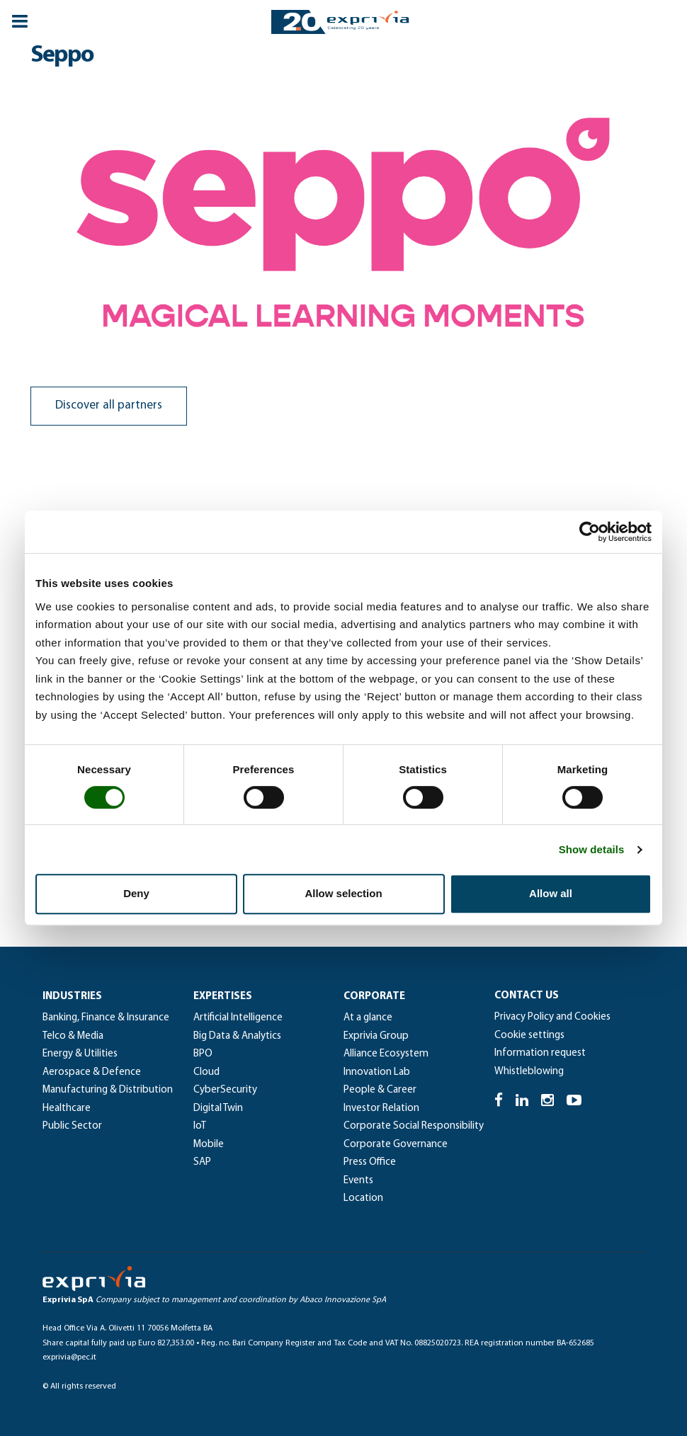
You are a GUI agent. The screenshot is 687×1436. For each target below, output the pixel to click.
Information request (540, 1053)
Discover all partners (108, 405)
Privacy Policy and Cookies (552, 1017)
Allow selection (343, 893)
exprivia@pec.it (69, 1357)
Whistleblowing (529, 1071)
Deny (136, 893)
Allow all (550, 893)
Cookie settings (529, 1035)
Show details (592, 849)
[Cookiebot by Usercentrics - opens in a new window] (590, 531)
